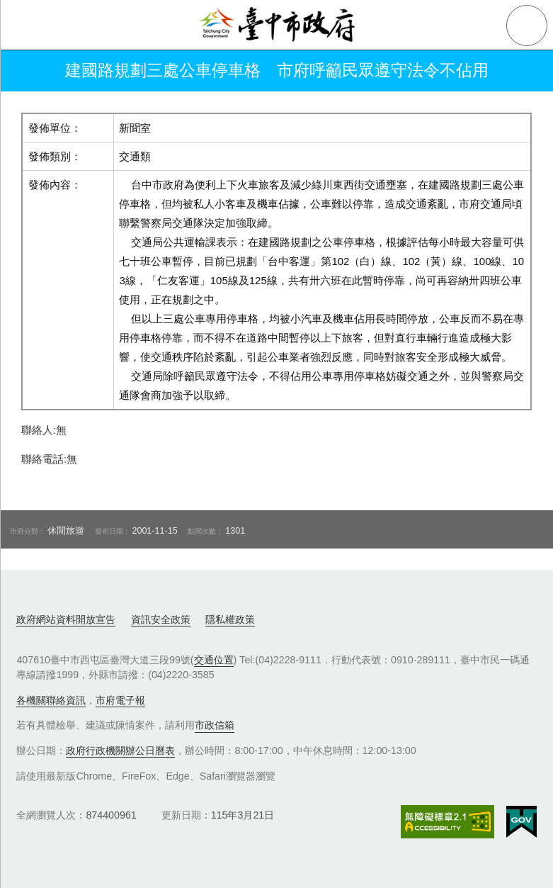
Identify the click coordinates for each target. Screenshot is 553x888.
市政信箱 (214, 725)
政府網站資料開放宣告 (65, 619)
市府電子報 (120, 700)
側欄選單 (25, 25)
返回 (29, 70)
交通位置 (214, 659)
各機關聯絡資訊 (51, 700)
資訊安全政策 (160, 619)
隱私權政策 (230, 619)
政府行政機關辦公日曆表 (120, 750)
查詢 (526, 25)
